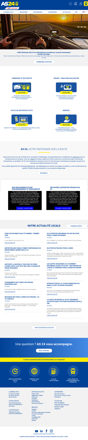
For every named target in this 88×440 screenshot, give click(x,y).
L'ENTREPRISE (52, 12)
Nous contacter (44, 350)
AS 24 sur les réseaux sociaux (62, 395)
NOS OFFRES (23, 12)
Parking (34, 420)
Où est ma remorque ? (37, 403)
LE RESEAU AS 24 (8, 12)
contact (57, 409)
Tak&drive (34, 409)
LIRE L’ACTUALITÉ (10, 242)
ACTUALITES (66, 12)
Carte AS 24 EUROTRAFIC (15, 404)
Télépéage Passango (14, 412)
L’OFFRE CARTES (14, 401)
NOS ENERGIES (37, 12)
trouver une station (61, 405)
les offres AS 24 (29, 166)
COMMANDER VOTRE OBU (44, 62)
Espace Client (35, 394)
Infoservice (35, 397)
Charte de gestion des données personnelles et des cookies (50, 436)
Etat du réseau (12, 397)
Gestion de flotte (38, 392)
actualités (58, 401)
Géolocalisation (36, 401)
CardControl (35, 400)
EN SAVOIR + (44, 173)
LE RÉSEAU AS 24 (14, 392)
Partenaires (57, 397)
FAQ (76, 12)
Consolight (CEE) (36, 417)
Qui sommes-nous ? (59, 394)
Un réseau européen (14, 394)
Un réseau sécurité (14, 395)
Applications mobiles (37, 395)
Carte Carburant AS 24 (15, 403)
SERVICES (35, 407)
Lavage (33, 415)
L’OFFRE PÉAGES (14, 410)
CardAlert (34, 398)
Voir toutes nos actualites (44, 327)
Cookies (66, 436)
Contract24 (35, 418)
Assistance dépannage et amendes (41, 412)
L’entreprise (58, 392)
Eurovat (34, 410)
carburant (76, 157)
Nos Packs (12, 406)
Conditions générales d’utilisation (27, 436)
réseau (32, 159)
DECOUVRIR (21, 92)
